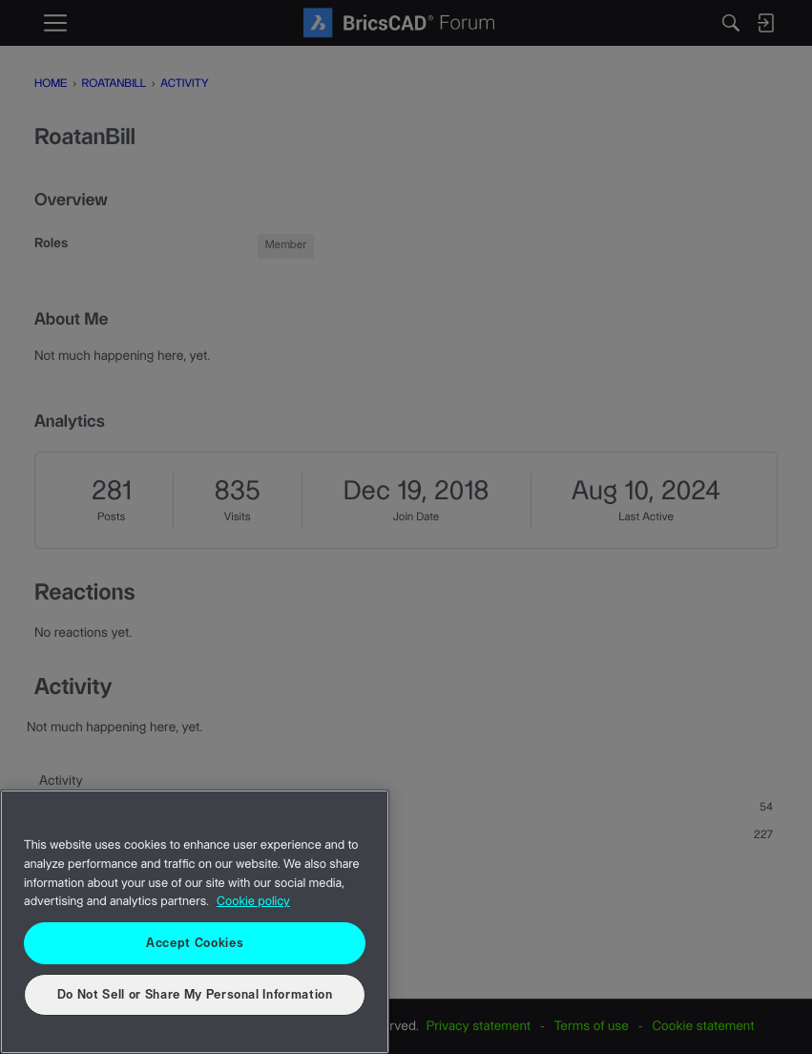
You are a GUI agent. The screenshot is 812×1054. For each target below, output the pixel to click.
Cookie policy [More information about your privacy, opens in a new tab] (253, 902)
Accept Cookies (194, 943)
